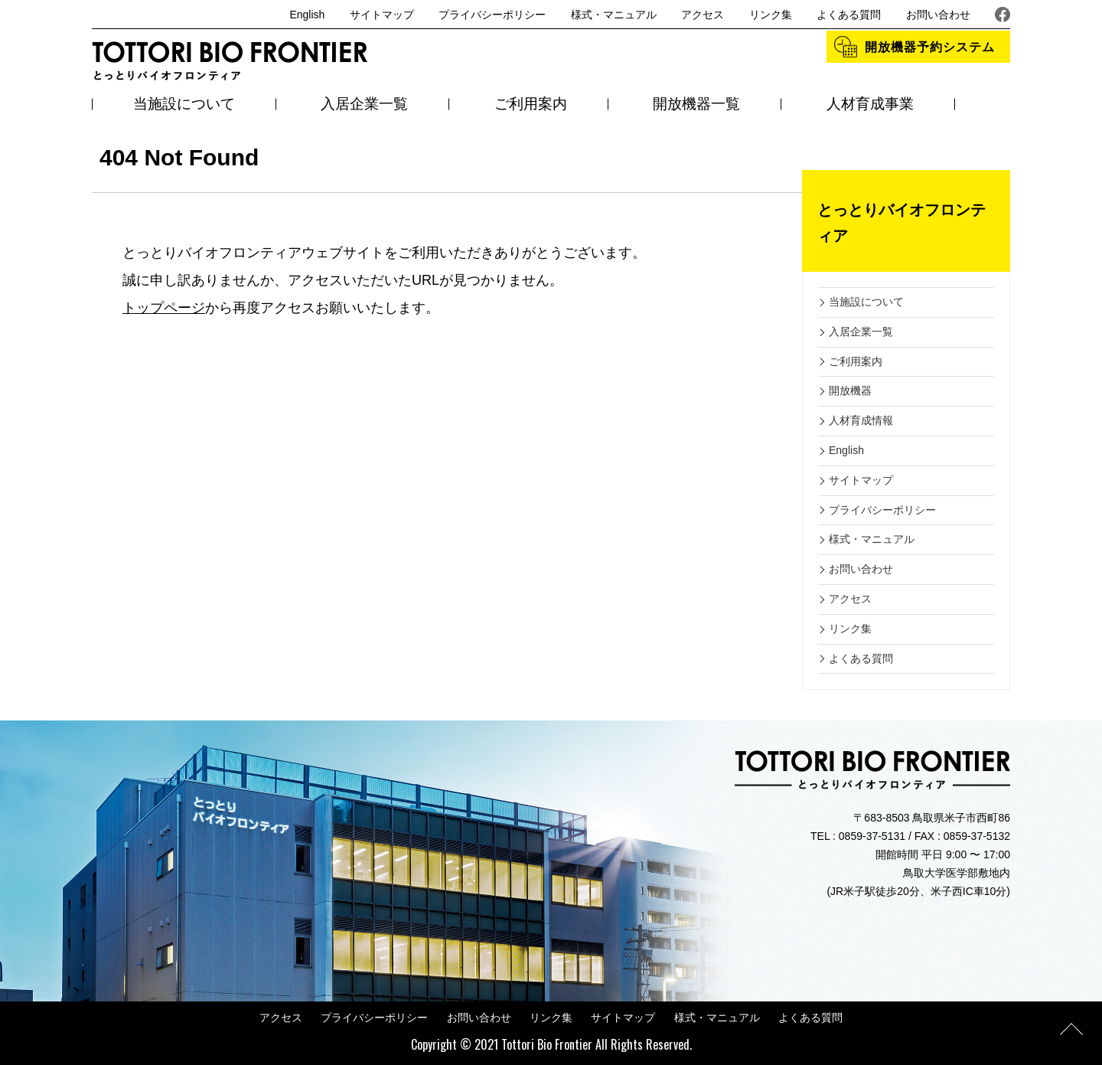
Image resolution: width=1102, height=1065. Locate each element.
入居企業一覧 (364, 104)
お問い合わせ (938, 14)
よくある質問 (849, 14)
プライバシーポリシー (492, 14)
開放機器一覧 (696, 104)
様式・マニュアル (614, 14)
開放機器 (850, 390)
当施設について (184, 104)
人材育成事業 (870, 104)
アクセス (702, 14)
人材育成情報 (861, 420)
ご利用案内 (530, 104)
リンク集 (770, 14)
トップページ (163, 307)
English (306, 14)
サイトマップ (382, 14)
